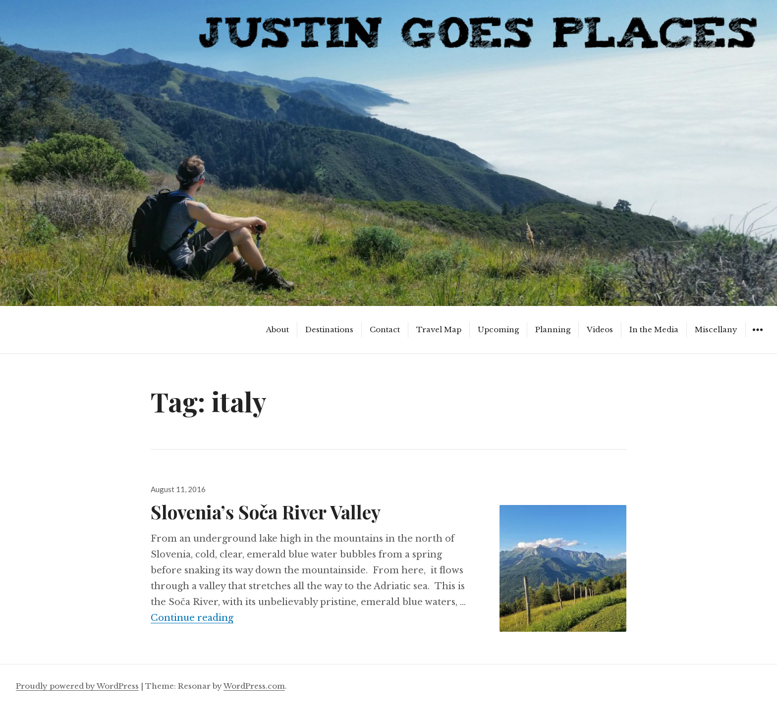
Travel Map (438, 329)
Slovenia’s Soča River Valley (266, 512)
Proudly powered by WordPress (77, 686)
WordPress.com (254, 686)
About (277, 329)
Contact (385, 329)
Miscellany (716, 329)
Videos (600, 329)
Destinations (329, 329)
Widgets (757, 337)
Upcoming (498, 329)
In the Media (653, 329)
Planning (552, 329)
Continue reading (192, 617)
